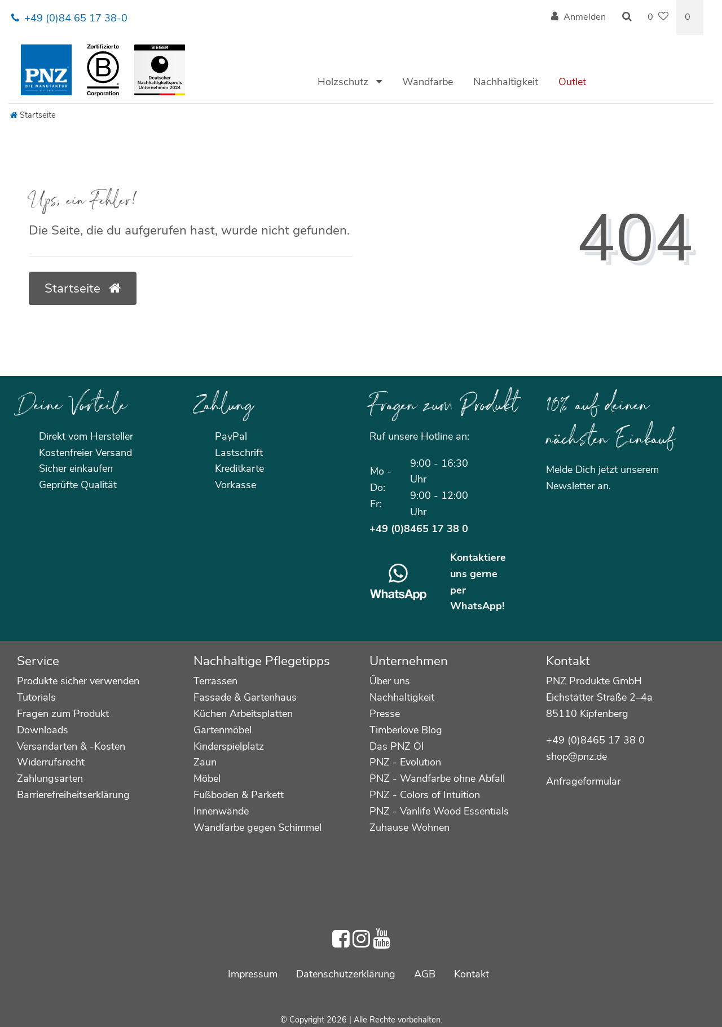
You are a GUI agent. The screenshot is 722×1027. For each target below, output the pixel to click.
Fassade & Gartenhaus (245, 697)
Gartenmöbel (222, 730)
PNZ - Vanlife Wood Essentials (439, 811)
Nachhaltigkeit (505, 81)
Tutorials (36, 697)
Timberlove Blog (405, 730)
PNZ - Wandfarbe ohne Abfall (437, 778)
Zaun (205, 762)
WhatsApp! (477, 606)
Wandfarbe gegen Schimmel (257, 827)
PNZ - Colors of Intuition (424, 795)
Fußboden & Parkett (238, 795)
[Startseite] (33, 115)
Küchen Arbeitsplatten (243, 713)
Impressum (253, 974)
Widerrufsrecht (51, 762)
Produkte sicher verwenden (78, 681)
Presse (384, 713)
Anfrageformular (583, 781)
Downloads (42, 730)
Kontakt (471, 974)
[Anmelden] (578, 17)
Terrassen (215, 681)
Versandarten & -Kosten (71, 746)
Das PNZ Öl (396, 746)
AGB (424, 974)
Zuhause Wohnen (409, 827)
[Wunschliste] (658, 17)
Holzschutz (344, 81)
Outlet (572, 81)
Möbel (207, 778)
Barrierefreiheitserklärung (73, 795)
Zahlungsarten (50, 778)
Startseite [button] (83, 288)
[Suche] (627, 17)
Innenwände (221, 811)
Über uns (389, 681)
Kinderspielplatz (228, 746)
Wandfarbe (427, 81)
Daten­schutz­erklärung (345, 974)
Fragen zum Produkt (63, 713)
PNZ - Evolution (405, 762)
